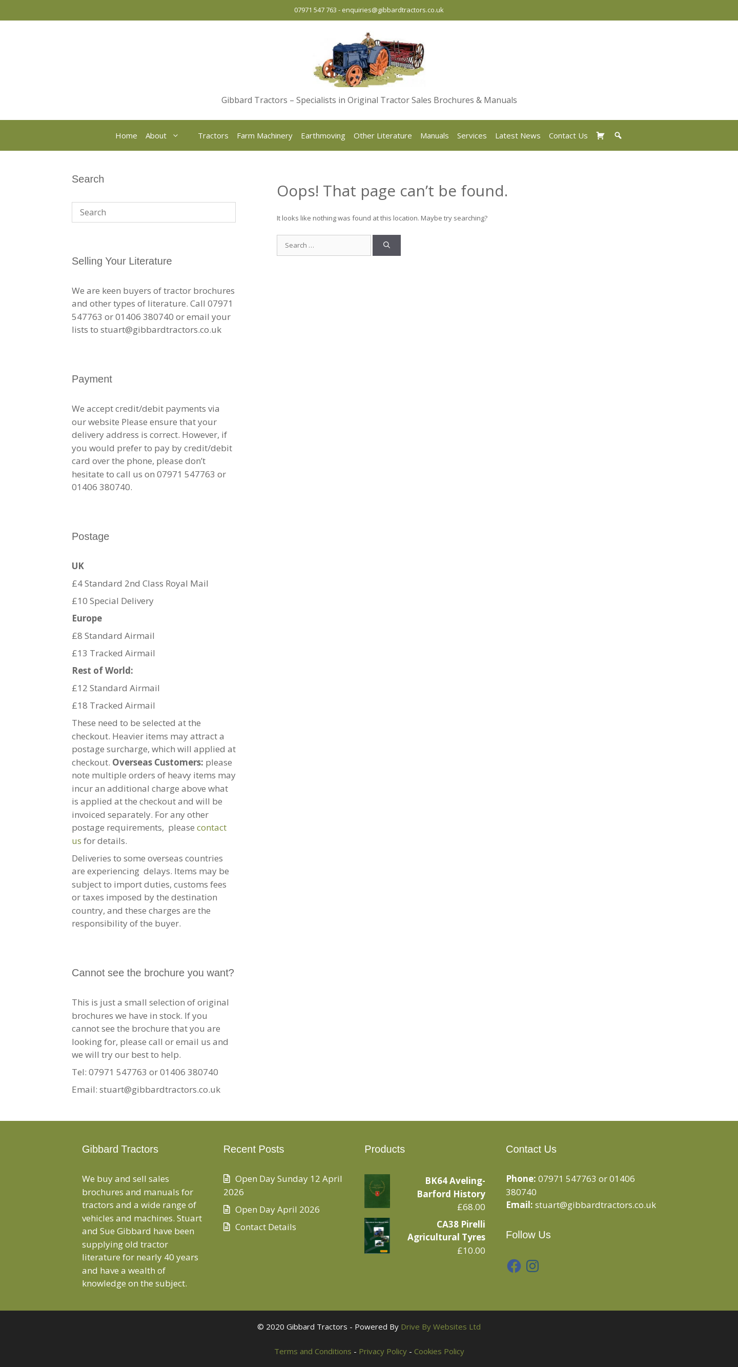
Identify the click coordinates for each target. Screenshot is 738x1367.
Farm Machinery (265, 135)
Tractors (213, 135)
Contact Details (265, 1227)
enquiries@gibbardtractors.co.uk (393, 9)
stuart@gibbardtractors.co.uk (595, 1205)
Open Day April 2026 (277, 1209)
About (168, 135)
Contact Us (568, 135)
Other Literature (383, 135)
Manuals (434, 135)
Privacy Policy (383, 1351)
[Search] (387, 245)
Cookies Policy (439, 1351)
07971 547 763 (315, 9)
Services (472, 135)
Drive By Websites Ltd (441, 1326)
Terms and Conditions (313, 1351)
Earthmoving (323, 135)
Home (126, 135)
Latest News (518, 135)
